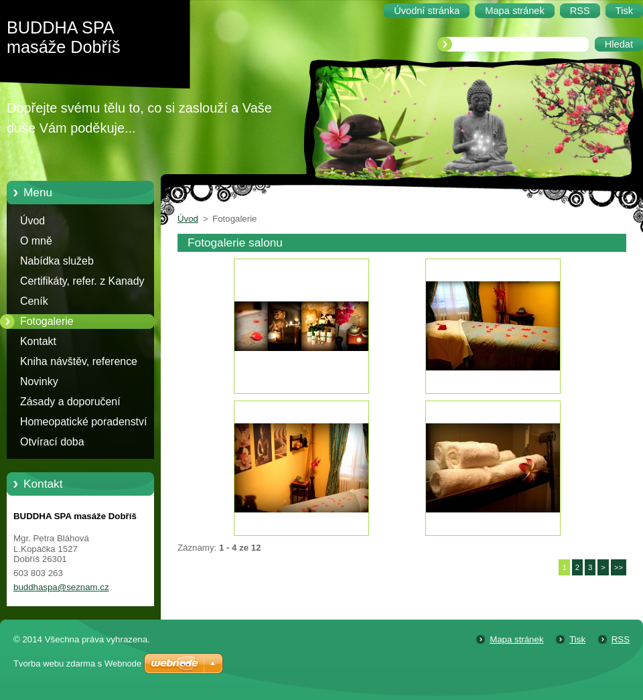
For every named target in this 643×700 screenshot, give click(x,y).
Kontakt (38, 341)
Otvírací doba (52, 441)
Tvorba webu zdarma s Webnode (77, 663)
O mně (36, 241)
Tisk (577, 639)
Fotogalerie (47, 321)
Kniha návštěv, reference (78, 361)
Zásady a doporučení (70, 401)
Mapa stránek (516, 639)
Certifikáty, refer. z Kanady (82, 281)
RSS (621, 639)
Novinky (39, 381)
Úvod (32, 220)
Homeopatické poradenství (83, 421)
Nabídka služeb (57, 261)
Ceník (34, 301)
